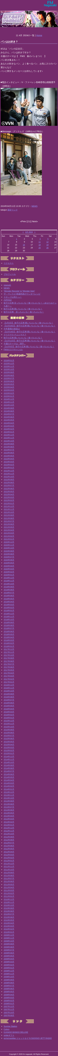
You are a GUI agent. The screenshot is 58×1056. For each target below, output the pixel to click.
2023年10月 (9, 441)
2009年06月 (9, 953)
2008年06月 (9, 988)
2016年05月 (9, 706)
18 (40, 245)
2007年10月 (9, 1012)
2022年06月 (9, 488)
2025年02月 (9, 393)
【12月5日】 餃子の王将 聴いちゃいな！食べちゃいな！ (29, 346)
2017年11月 (9, 652)
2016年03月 (9, 712)
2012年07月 (9, 843)
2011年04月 (9, 887)
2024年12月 (9, 399)
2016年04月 (9, 709)
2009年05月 (9, 956)
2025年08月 (9, 375)
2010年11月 (9, 902)
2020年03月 (9, 569)
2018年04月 (9, 637)
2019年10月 (9, 584)
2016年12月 (9, 685)
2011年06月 (9, 881)
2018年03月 (9, 640)
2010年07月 (9, 914)
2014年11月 (9, 759)
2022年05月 (9, 491)
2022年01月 (9, 503)
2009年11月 (9, 938)
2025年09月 (9, 372)
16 (24, 245)
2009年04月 (9, 959)
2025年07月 (9, 378)
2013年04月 (9, 816)
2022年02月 (9, 500)
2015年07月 (9, 735)
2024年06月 (9, 417)
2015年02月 (9, 750)
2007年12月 (9, 1006)
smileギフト (9, 1035)
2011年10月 (9, 869)
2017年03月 (9, 676)
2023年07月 (9, 450)
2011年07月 (9, 878)
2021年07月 (9, 521)
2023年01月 (9, 467)
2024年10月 (9, 405)
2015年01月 (9, 753)
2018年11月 (9, 616)
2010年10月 (9, 905)
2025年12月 (9, 363)
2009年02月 (9, 965)
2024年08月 (9, 411)
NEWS (34, 206)
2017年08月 (9, 661)
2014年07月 (9, 771)
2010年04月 (9, 923)
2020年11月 (9, 545)
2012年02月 (9, 857)
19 (47, 245)
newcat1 (7, 285)
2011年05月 (9, 884)
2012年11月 (9, 831)
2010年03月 (9, 926)
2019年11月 (9, 581)
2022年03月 (9, 497)
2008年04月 (9, 994)
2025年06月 (9, 381)
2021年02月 (9, 536)
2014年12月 (9, 756)
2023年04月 (9, 459)
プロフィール (10, 274)
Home (39, 35)
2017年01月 (9, 682)
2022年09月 (9, 479)
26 (47, 248)
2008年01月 (9, 1003)
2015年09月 (9, 729)
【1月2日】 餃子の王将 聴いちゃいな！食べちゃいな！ (28, 323)
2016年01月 (9, 718)
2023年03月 (9, 462)
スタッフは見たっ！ (13, 297)
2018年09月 (9, 622)
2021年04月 (9, 530)
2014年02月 (9, 786)
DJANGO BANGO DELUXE (16, 1032)
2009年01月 (9, 968)
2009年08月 (9, 947)
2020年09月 (9, 551)
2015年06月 (9, 738)
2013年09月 (9, 801)
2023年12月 (9, 435)
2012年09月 (9, 837)
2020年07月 (9, 557)
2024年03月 (9, 426)
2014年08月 (9, 768)
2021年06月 (9, 524)
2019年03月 (9, 604)
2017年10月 (9, 655)
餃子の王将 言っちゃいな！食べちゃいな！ (24, 312)
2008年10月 (9, 976)
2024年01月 (9, 432)
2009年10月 (9, 941)
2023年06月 (9, 453)
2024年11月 (9, 402)
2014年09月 (9, 765)
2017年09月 (9, 658)
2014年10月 (9, 762)
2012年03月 (9, 855)
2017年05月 (9, 670)
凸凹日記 (8, 300)
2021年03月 (9, 533)
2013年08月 (9, 804)
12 (47, 242)
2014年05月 (9, 777)
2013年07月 (9, 807)
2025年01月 (9, 396)
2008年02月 (9, 1000)
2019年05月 (9, 599)
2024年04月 (9, 423)
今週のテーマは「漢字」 (15, 343)
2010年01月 (9, 932)
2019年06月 (9, 595)
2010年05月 (9, 920)
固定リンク (13, 210)
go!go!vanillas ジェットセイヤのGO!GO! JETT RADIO (28, 1038)
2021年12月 (9, 506)
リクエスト (9, 263)
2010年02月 (9, 929)
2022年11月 (9, 473)
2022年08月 (9, 482)
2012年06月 (9, 846)
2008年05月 (9, 991)
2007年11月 (9, 1009)
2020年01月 (9, 575)
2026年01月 (9, 360)
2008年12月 (9, 971)
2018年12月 (9, 613)
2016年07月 (9, 700)
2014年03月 (9, 783)
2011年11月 (9, 866)
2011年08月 (9, 875)
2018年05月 (9, 634)
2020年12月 (9, 542)
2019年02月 (9, 607)
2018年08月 (9, 625)
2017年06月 (9, 667)
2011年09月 (9, 872)
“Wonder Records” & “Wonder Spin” (19, 291)
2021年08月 (9, 518)
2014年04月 (9, 780)
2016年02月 (9, 715)
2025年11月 (9, 366)
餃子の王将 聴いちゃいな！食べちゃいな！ (23, 309)
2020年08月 (9, 554)
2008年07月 (9, 985)
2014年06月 (9, 774)
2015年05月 (9, 741)
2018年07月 (9, 628)
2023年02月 (9, 464)
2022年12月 (9, 471)
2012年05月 (9, 848)
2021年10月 (9, 512)
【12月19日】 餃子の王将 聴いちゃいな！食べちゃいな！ (30, 331)
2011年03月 (9, 890)
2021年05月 (9, 527)
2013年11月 (9, 795)
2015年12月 (9, 720)
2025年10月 (9, 369)
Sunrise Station (10, 1026)
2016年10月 (9, 691)
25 (40, 248)
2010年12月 (9, 899)
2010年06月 (9, 917)
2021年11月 (9, 509)
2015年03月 (9, 747)
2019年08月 (9, 590)
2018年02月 (9, 643)
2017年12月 (9, 649)
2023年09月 (9, 444)
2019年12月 (9, 578)
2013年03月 (9, 819)
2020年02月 (9, 572)
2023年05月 (9, 456)
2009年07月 (9, 950)
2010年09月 (9, 908)
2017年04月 (9, 673)
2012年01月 (9, 860)
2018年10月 (9, 619)
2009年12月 (9, 935)
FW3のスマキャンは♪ (13, 349)
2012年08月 (9, 840)
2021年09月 (9, 515)
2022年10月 (9, 476)
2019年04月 (9, 601)
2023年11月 (9, 438)
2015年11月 (9, 723)
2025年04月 (9, 387)
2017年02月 (9, 679)
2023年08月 (9, 447)
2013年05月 (9, 813)
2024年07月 (9, 414)
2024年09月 (9, 408)
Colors (6, 1029)
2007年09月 (9, 1015)
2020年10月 (9, 548)
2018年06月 (9, 631)
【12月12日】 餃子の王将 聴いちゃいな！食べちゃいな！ (30, 340)
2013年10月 (9, 798)
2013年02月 (9, 822)
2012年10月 (9, 834)
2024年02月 (9, 429)
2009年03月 (9, 962)
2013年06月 (9, 810)
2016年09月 (9, 694)
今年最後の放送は (12, 329)
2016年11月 (9, 688)
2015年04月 (9, 744)
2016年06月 (9, 703)
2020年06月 (9, 560)
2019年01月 (9, 610)
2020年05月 (9, 563)
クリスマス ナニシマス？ (15, 334)
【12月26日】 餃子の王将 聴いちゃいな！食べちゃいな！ (30, 326)
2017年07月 (9, 664)
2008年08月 (9, 983)
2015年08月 (9, 732)
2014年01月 (9, 789)
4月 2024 (29, 232)
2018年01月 (9, 646)
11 (40, 242)
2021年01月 (9, 539)
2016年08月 (9, 697)
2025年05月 (9, 384)
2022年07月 (9, 485)
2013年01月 (9, 825)
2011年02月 (9, 893)
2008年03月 (9, 997)
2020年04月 (9, 566)
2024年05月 (9, 420)
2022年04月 (9, 494)
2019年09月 (9, 587)
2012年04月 (9, 852)
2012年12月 (9, 828)
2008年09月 (9, 980)
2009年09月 (9, 944)
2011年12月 (9, 863)
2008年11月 (9, 974)
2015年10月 (9, 727)
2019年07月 (9, 592)
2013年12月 (9, 792)
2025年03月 (9, 390)
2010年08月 (9, 911)
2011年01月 (9, 896)
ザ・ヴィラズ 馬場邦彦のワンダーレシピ (22, 294)
